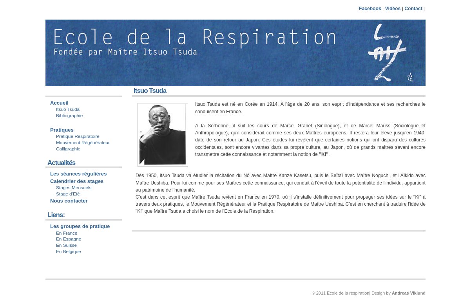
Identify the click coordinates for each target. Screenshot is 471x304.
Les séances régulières (78, 174)
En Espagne (68, 239)
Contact (413, 8)
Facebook (370, 8)
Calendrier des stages (76, 181)
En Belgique (68, 251)
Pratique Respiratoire (78, 136)
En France (66, 233)
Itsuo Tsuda (68, 109)
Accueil (59, 103)
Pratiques (62, 130)
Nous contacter (69, 201)
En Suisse (66, 245)
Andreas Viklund (409, 293)
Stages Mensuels (74, 187)
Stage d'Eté (68, 194)
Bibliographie (69, 115)
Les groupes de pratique (80, 226)
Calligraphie (68, 149)
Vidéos (393, 8)
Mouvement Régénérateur (83, 142)
